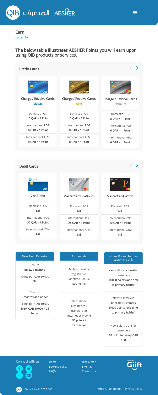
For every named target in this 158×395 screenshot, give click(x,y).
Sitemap (87, 366)
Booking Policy (58, 366)
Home (19, 37)
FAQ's (52, 371)
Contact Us (89, 371)
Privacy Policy (133, 389)
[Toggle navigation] (135, 12)
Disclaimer (89, 362)
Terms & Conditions (108, 389)
